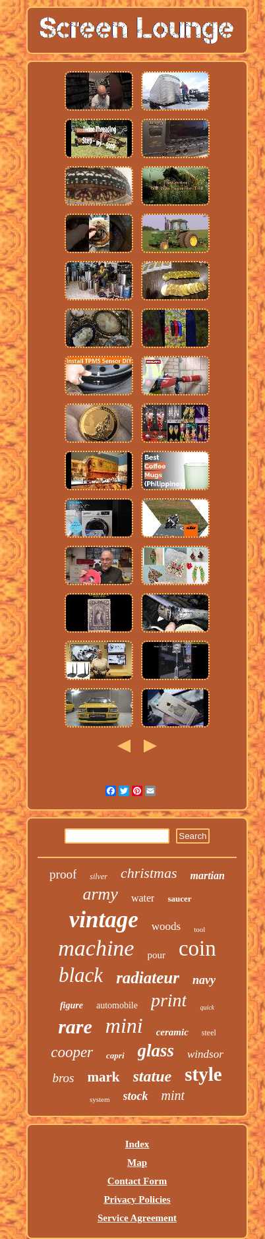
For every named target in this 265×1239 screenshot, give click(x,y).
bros (63, 1078)
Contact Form (137, 1181)
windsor (205, 1054)
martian (207, 875)
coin (197, 948)
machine (96, 948)
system (100, 1099)
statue (152, 1076)
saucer (179, 899)
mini (124, 1025)
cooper (72, 1052)
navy (204, 980)
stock (135, 1096)
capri (115, 1055)
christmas (149, 873)
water (143, 898)
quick (207, 1007)
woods (166, 926)
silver (98, 876)
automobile (117, 1005)
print (169, 1000)
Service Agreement (137, 1218)
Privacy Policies (136, 1199)
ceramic (172, 1032)
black (81, 975)
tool (199, 929)
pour (156, 955)
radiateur (147, 978)
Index (137, 1144)
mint (173, 1095)
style (203, 1074)
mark (104, 1077)
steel (209, 1032)
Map (137, 1162)
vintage (103, 920)
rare (75, 1026)
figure (71, 1005)
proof (62, 874)
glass (156, 1050)
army (99, 894)
